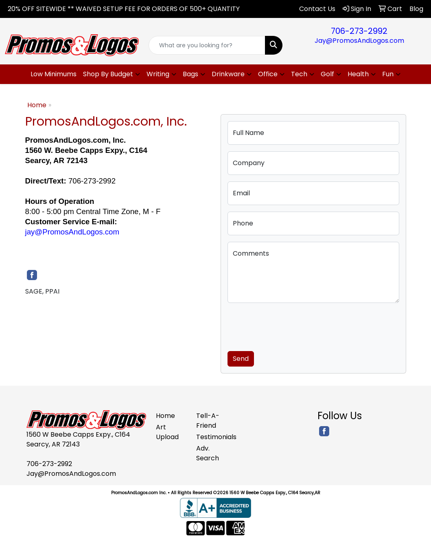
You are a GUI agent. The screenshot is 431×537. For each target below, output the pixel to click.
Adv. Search (207, 453)
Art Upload (167, 432)
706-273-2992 (359, 31)
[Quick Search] (207, 45)
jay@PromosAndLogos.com (72, 232)
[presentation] (289, 325)
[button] (111, 74)
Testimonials (211, 437)
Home (36, 105)
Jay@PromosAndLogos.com (359, 40)
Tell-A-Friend (207, 420)
